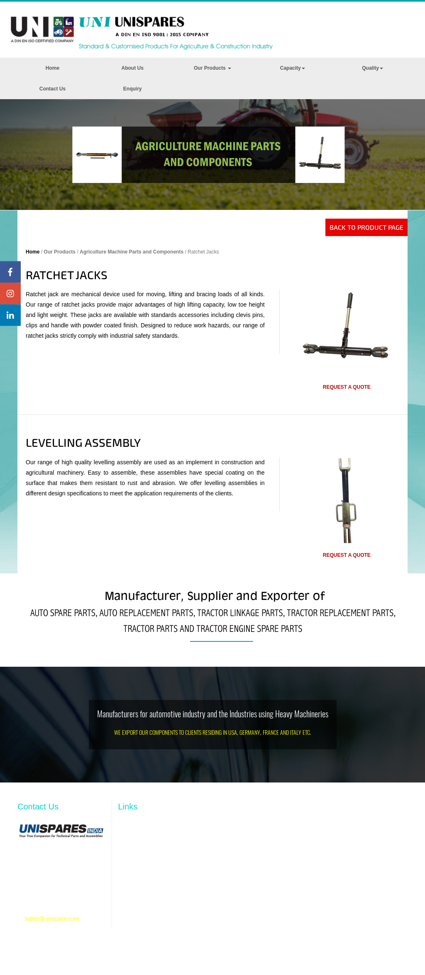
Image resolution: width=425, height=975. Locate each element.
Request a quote (347, 387)
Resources (132, 865)
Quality (372, 68)
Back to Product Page (366, 227)
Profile (126, 839)
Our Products (212, 68)
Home (52, 68)
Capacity (292, 68)
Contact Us (52, 89)
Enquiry (132, 89)
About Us (133, 68)
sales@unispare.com (52, 918)
